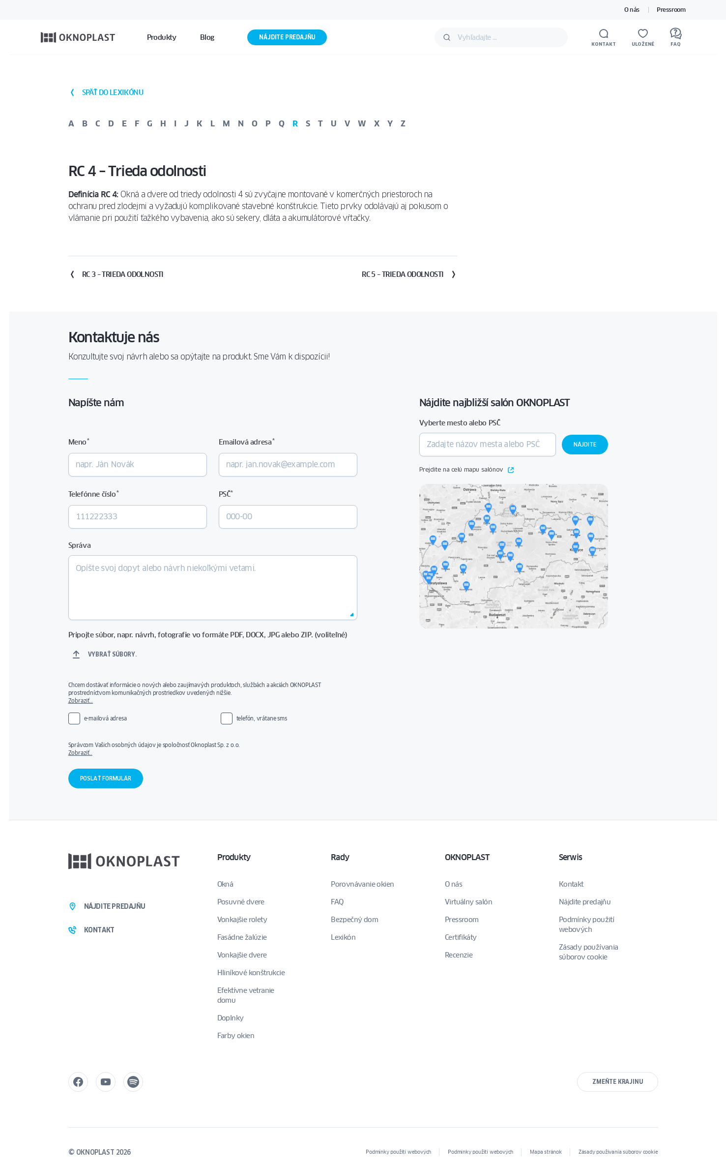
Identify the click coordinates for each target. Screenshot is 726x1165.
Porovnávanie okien (362, 884)
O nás (631, 9)
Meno (78, 442)
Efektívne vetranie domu (245, 995)
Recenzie (458, 955)
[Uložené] (643, 37)
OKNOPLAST (467, 857)
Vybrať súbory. (112, 654)
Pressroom (671, 9)
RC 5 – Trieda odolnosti (409, 274)
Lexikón (343, 937)
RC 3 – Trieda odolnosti (116, 274)
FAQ (337, 901)
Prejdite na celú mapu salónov (466, 470)
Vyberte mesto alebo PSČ (459, 422)
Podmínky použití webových (586, 924)
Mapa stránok (546, 1152)
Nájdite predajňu (287, 37)
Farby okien (235, 1035)
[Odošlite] (447, 37)
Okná (225, 884)
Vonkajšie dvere (242, 955)
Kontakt (571, 884)
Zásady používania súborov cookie (588, 952)
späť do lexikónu (105, 92)
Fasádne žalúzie (242, 937)
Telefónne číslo (93, 494)
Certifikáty (460, 937)
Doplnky (230, 1018)
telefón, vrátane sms (261, 718)
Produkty (234, 857)
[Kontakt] (603, 37)
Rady (340, 857)
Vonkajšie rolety (242, 919)
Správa (79, 545)
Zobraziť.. (80, 752)
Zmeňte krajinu (617, 1081)
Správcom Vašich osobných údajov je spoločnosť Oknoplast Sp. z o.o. (206, 749)
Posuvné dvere (240, 901)
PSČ (226, 494)
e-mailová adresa (105, 718)
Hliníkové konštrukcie (251, 972)
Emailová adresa (246, 442)
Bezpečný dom (354, 919)
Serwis (570, 857)
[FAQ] (676, 37)
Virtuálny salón (468, 901)
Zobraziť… (80, 700)
